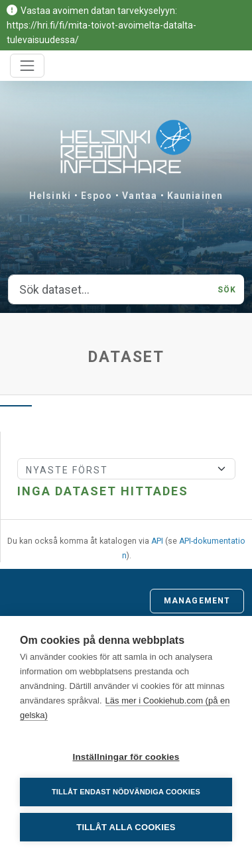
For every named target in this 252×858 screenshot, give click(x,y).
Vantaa (139, 195)
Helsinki (50, 195)
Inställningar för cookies (125, 757)
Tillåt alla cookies (125, 827)
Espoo (97, 195)
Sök (227, 289)
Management (197, 600)
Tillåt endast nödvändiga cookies (126, 792)
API (157, 541)
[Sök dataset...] (109, 290)
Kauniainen (195, 195)
